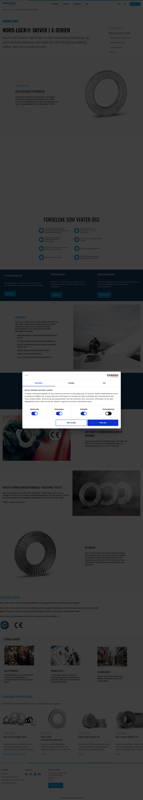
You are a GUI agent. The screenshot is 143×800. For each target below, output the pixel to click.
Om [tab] (104, 383)
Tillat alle (102, 423)
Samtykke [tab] (39, 383)
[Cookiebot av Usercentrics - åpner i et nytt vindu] (108, 375)
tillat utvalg (71, 423)
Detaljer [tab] (71, 383)
